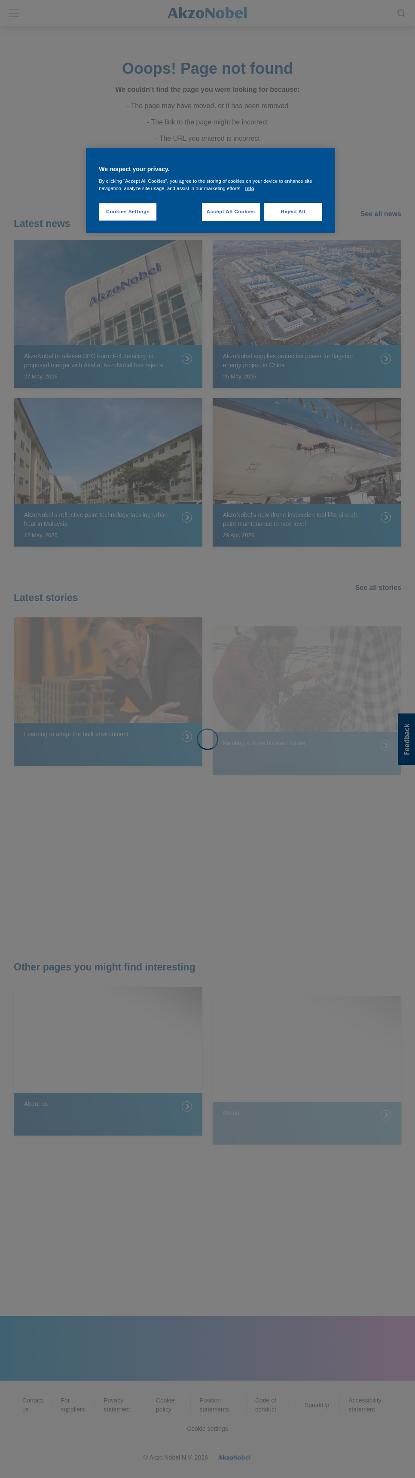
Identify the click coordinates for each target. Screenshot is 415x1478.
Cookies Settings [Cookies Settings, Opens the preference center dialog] (128, 211)
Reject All (293, 211)
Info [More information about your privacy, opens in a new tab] (249, 188)
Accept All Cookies (231, 211)
